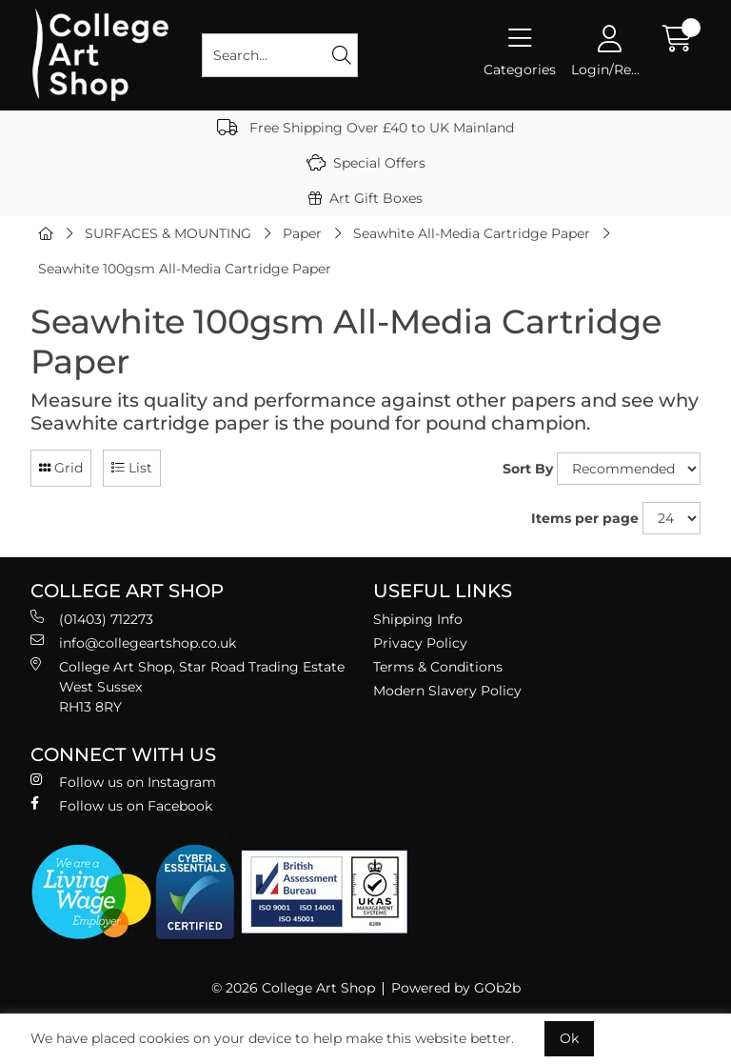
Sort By (528, 468)
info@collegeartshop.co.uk (133, 642)
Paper (302, 233)
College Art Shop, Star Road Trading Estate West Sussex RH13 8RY (187, 686)
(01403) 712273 (91, 619)
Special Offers (365, 162)
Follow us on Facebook (121, 805)
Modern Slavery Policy (447, 690)
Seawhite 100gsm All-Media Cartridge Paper (184, 268)
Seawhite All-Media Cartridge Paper (471, 233)
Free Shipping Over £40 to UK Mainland (365, 127)
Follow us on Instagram (123, 782)
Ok (569, 1038)
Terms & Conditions (438, 666)
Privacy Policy (420, 643)
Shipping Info (418, 619)
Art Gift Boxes (365, 198)
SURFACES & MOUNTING (168, 233)
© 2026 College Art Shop (293, 987)
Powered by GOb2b (456, 987)
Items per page (585, 518)
